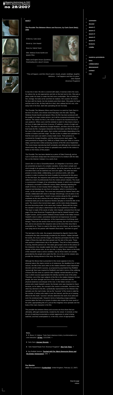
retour (77, 383)
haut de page (74, 381)
